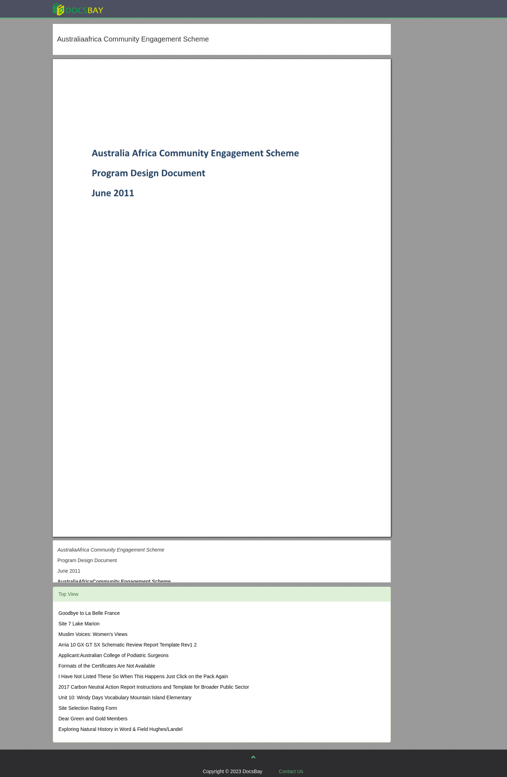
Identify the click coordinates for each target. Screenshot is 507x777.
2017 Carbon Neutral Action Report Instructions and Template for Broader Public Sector (153, 687)
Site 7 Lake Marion (79, 623)
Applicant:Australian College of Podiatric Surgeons (113, 655)
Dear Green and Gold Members (92, 718)
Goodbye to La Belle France (89, 613)
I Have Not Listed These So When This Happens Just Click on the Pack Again (143, 676)
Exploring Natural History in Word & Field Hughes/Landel (120, 729)
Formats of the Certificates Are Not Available (106, 666)
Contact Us (291, 771)
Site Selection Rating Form (87, 708)
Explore (131, 9)
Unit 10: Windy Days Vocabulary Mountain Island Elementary (124, 697)
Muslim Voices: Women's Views (92, 634)
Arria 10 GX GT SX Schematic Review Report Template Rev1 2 (127, 645)
